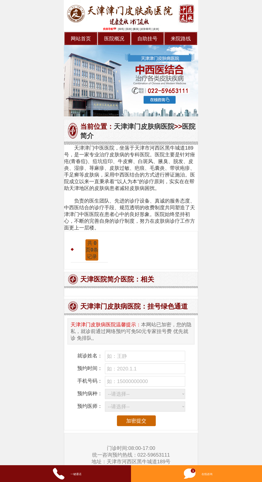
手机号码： (89, 381)
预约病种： (89, 393)
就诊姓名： (89, 355)
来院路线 (181, 38)
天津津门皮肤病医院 (144, 126)
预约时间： (89, 368)
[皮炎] (155, 29)
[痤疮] (121, 29)
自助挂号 (147, 38)
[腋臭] (136, 29)
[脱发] (128, 29)
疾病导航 (109, 29)
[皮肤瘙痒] (146, 29)
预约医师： (89, 406)
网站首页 (81, 38)
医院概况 (114, 38)
